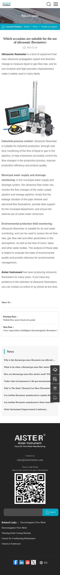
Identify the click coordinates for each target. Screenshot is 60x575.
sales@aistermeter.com (30, 459)
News (35, 27)
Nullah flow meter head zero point (19, 320)
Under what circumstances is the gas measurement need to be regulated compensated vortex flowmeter (30, 381)
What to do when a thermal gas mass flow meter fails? (29, 367)
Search (51, 512)
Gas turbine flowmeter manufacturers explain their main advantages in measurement (30, 395)
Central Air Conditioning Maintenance (19, 538)
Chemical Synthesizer (11, 543)
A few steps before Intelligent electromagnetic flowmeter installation (30, 330)
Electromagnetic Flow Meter (33, 522)
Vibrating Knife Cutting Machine (16, 532)
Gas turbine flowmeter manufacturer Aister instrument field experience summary (30, 402)
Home (26, 27)
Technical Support (49, 27)
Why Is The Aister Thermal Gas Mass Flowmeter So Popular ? (30, 388)
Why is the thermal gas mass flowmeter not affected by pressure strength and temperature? (30, 360)
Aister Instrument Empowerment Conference (25, 409)
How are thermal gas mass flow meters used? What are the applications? (30, 374)
